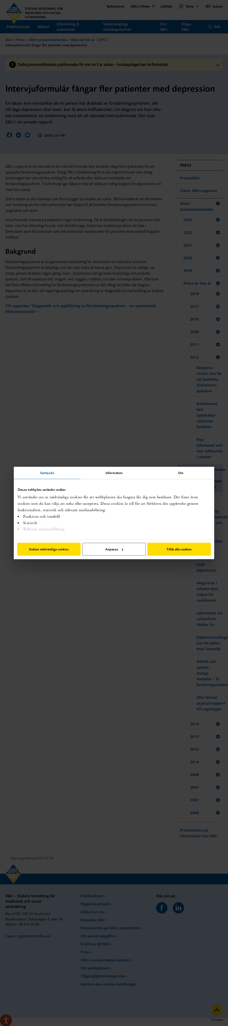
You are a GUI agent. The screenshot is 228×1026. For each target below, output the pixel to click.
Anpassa (114, 549)
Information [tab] (114, 472)
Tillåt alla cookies (179, 549)
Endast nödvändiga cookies (49, 549)
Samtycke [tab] (47, 472)
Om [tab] (180, 472)
